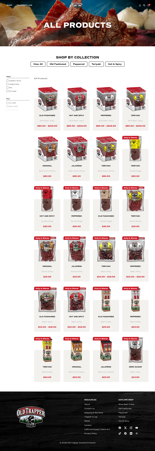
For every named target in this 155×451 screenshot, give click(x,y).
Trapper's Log (24, 5)
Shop (9, 5)
